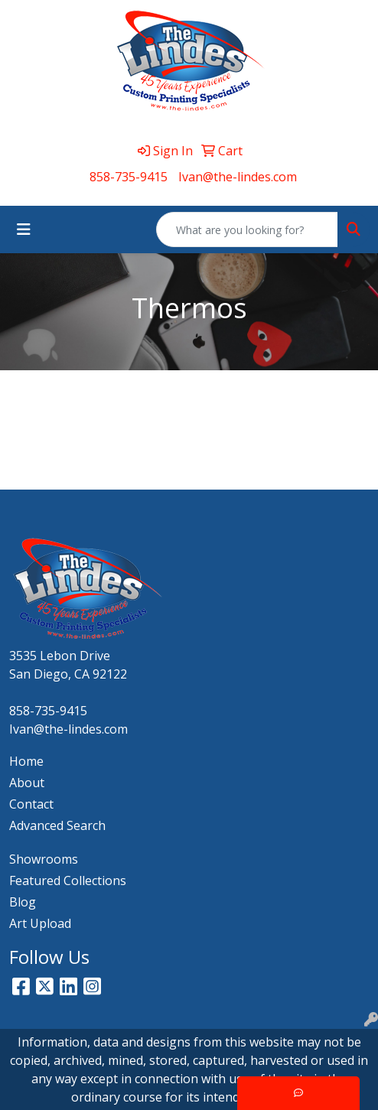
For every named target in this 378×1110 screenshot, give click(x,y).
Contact (31, 804)
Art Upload (40, 923)
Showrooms (43, 859)
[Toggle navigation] (24, 229)
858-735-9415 (129, 176)
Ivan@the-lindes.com (237, 176)
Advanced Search (57, 825)
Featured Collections (67, 880)
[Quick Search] (247, 229)
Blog (22, 902)
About (26, 782)
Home (26, 761)
